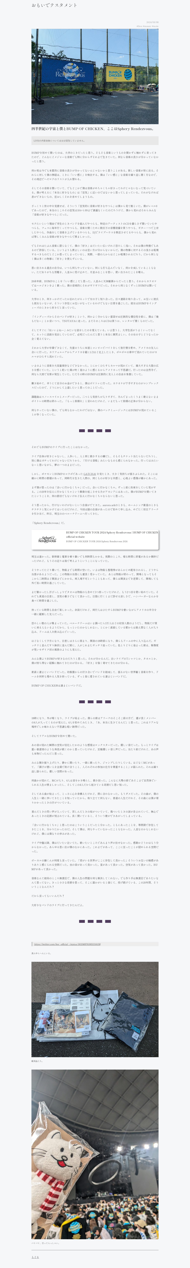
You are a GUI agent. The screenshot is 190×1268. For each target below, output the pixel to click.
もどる (35, 1257)
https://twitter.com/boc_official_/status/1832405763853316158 (67, 944)
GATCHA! (90, 474)
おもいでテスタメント (54, 5)
